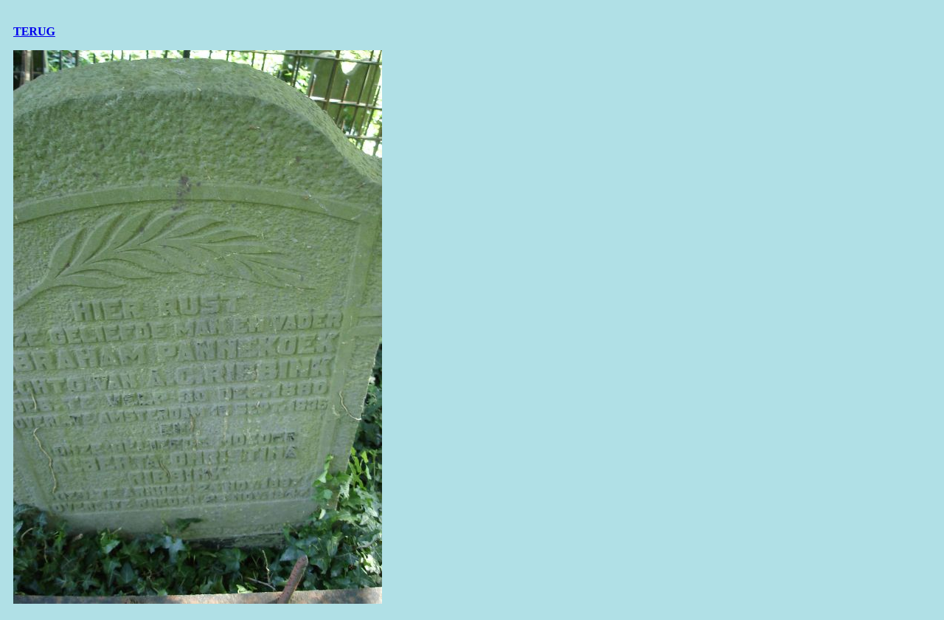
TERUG (34, 31)
